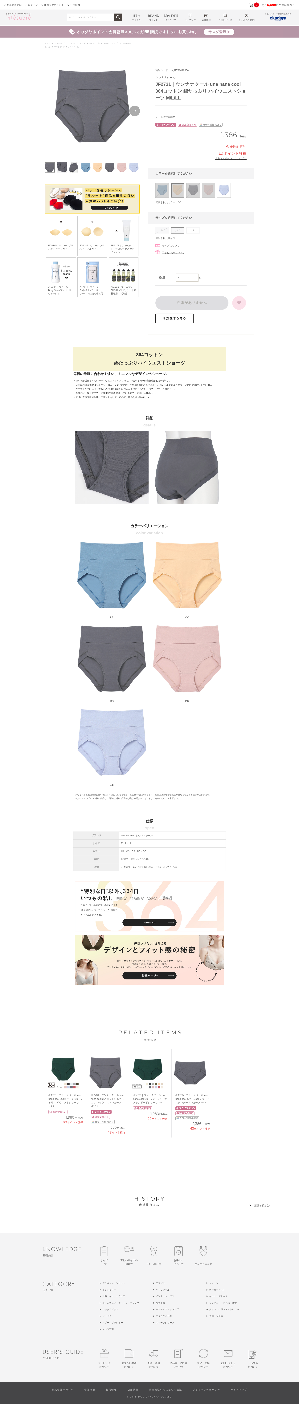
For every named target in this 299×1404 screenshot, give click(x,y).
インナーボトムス (218, 1296)
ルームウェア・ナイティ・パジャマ (120, 1303)
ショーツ (213, 1283)
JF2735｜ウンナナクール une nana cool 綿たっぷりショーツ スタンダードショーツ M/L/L (150, 1099)
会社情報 (75, 4)
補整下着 (160, 1303)
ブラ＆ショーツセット (113, 1283)
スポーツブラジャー (112, 1322)
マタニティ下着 (164, 1316)
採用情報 (111, 1389)
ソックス (107, 1316)
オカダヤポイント (54, 4)
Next (134, 111)
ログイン (33, 4)
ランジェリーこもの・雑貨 (223, 1303)
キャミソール (163, 1289)
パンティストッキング (167, 1309)
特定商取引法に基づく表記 (165, 1389)
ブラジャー (161, 1283)
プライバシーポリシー (206, 1389)
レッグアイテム (110, 1309)
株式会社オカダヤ (63, 1389)
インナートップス (165, 1296)
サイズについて (170, 245)
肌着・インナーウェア (113, 1296)
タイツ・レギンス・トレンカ (224, 1309)
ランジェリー (109, 1289)
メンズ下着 (108, 1329)
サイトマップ (239, 1389)
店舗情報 (133, 1389)
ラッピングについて (173, 252)
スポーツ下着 (216, 1316)
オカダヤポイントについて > (231, 158)
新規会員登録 (14, 4)
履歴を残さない (263, 1205)
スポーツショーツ (165, 1322)
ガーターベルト (217, 1289)
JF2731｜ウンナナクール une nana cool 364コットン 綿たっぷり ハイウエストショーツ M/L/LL (65, 1101)
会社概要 (89, 1389)
